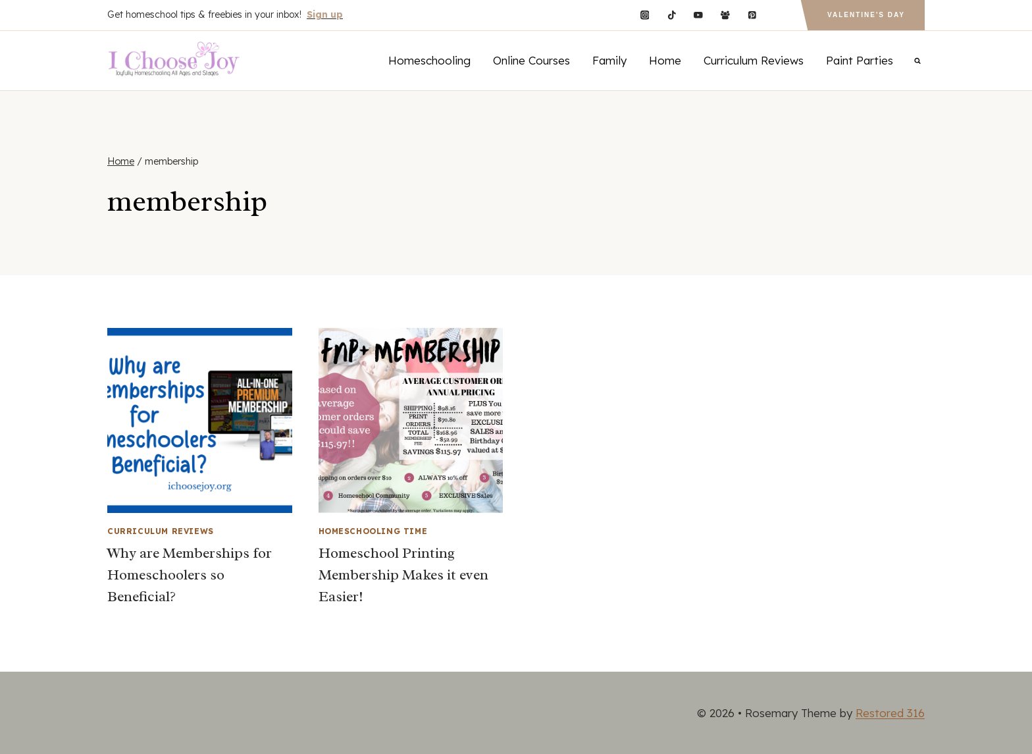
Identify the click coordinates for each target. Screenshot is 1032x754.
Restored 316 (890, 713)
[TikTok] (672, 15)
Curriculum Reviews (754, 60)
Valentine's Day (866, 14)
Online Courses (531, 60)
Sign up (325, 14)
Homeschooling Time (373, 531)
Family (609, 60)
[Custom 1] (779, 15)
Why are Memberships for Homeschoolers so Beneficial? (189, 575)
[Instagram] (645, 15)
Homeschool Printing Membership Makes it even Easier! (403, 575)
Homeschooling (429, 60)
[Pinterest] (752, 15)
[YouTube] (699, 15)
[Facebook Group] (725, 15)
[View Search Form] (917, 60)
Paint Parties (859, 60)
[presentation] (199, 420)
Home (665, 60)
